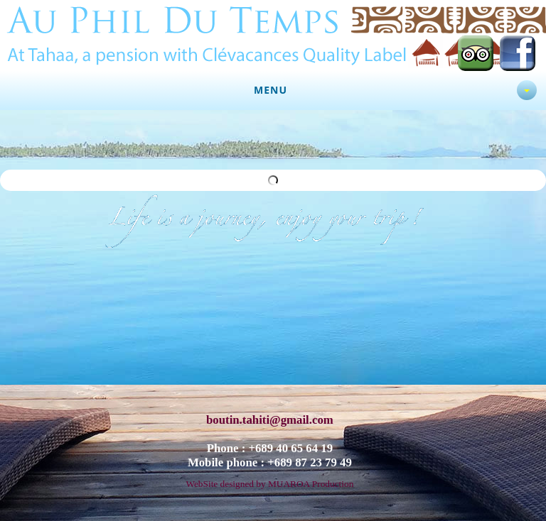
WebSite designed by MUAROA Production (269, 478)
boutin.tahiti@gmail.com (269, 415)
